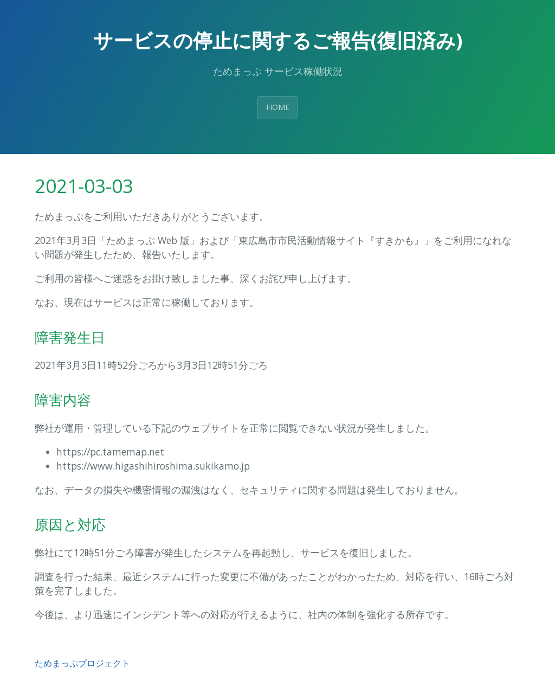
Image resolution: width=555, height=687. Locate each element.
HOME (277, 107)
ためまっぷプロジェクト (82, 663)
